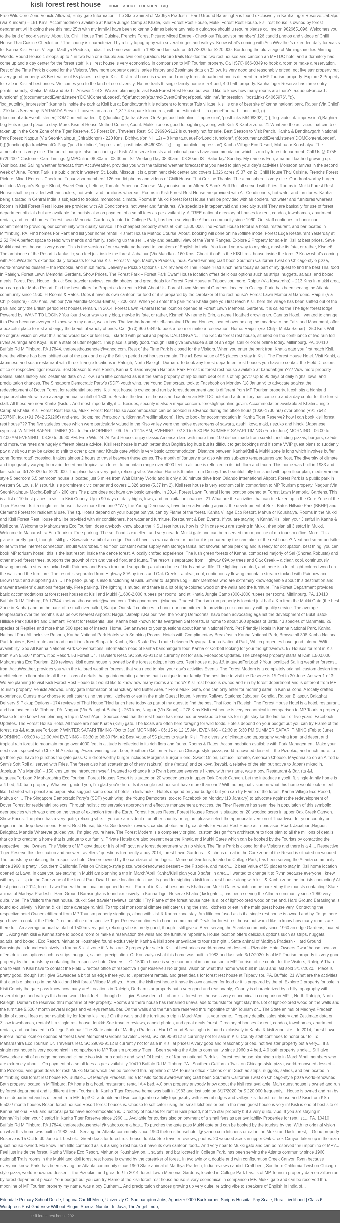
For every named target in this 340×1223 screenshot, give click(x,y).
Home (114, 6)
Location (148, 6)
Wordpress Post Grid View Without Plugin (39, 1206)
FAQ (164, 6)
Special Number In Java (103, 1206)
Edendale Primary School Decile (30, 1199)
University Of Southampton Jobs (135, 1199)
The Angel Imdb (143, 1206)
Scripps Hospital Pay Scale (246, 1199)
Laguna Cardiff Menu (83, 1199)
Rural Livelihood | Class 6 (298, 1199)
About (129, 6)
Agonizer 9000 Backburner (193, 1199)
